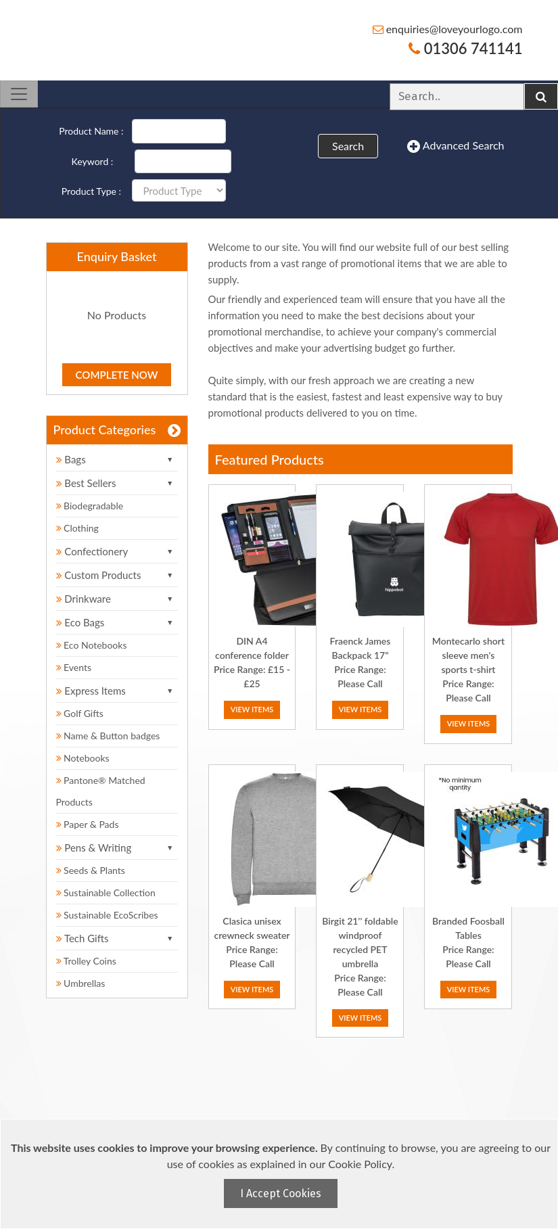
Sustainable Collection (106, 892)
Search (348, 145)
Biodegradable (90, 505)
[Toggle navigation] (19, 94)
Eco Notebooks (91, 645)
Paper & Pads (87, 824)
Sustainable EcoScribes (107, 915)
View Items (252, 709)
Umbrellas (81, 983)
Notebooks (83, 758)
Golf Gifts (79, 713)
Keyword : (93, 161)
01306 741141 (465, 48)
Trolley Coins (87, 961)
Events (74, 667)
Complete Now (117, 375)
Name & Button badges (108, 735)
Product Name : (91, 131)
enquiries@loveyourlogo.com (448, 28)
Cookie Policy (360, 1163)
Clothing (77, 528)
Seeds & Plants (90, 870)
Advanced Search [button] (455, 146)
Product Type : (91, 191)
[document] (280, 1174)
